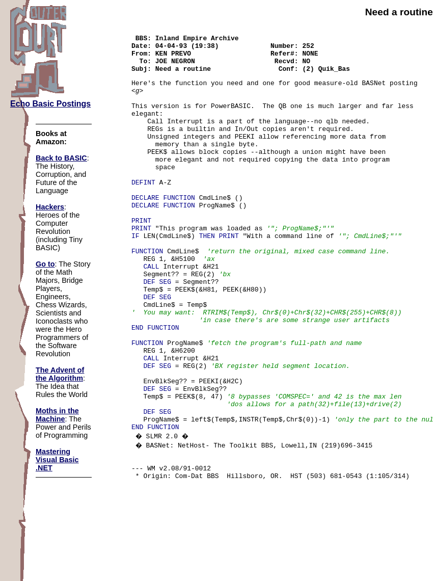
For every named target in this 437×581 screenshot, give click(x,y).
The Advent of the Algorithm (60, 374)
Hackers (50, 207)
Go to (45, 264)
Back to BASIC (61, 158)
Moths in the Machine (57, 415)
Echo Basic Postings (50, 103)
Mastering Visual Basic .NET (57, 459)
